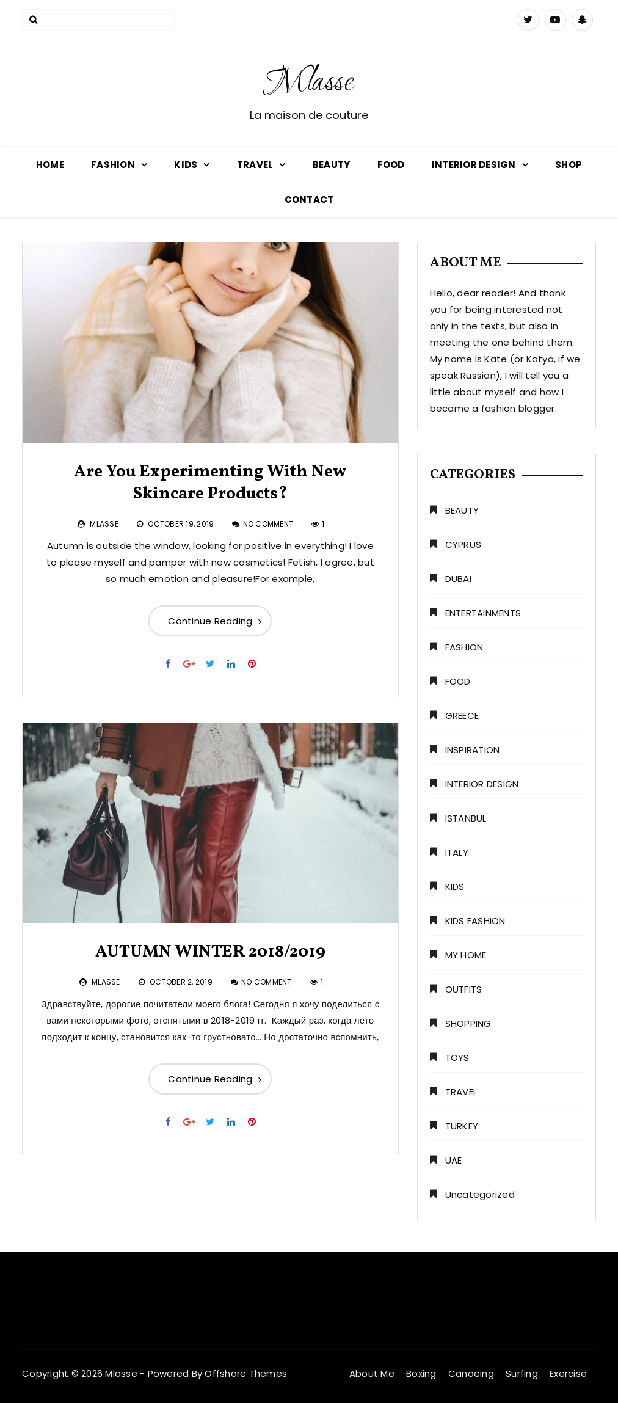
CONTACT (309, 199)
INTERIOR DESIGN (474, 164)
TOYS (457, 1057)
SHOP (568, 164)
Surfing (522, 1373)
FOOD (391, 164)
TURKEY (462, 1126)
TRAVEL (255, 164)
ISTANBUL (466, 818)
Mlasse (309, 83)
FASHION (113, 164)
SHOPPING (468, 1023)
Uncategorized (480, 1194)
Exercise (568, 1373)
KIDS (185, 164)
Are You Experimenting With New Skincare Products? (210, 483)
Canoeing (471, 1373)
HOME (50, 164)
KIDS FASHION (475, 920)
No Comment (268, 524)
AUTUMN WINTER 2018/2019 (210, 952)
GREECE (462, 715)
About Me (371, 1373)
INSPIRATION (472, 749)
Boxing (421, 1373)
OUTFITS (463, 989)
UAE (453, 1160)
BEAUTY (332, 164)
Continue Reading (210, 620)
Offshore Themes (246, 1373)
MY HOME (466, 955)
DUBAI (458, 578)
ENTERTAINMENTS (483, 613)
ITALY (456, 852)
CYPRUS (463, 544)
